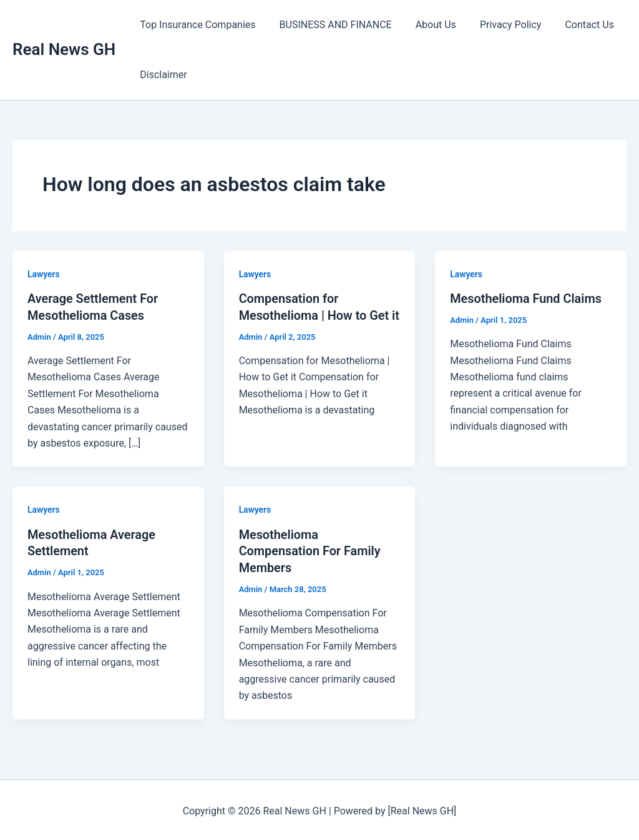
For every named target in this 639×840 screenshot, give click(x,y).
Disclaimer (161, 75)
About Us (426, 25)
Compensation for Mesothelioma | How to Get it (314, 314)
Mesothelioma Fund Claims (526, 298)
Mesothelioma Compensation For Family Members (310, 549)
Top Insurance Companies (195, 25)
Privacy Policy (498, 25)
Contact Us (572, 25)
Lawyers (43, 274)
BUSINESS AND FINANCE (330, 25)
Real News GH (63, 49)
